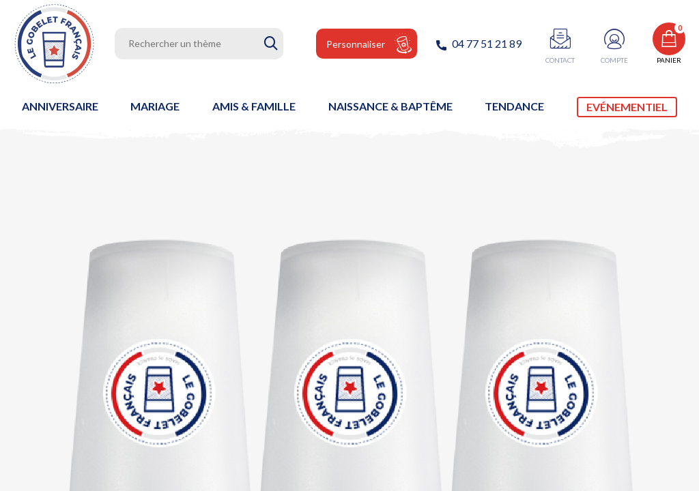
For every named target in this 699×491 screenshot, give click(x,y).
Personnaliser (355, 44)
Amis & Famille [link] (254, 106)
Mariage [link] (155, 106)
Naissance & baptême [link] (390, 106)
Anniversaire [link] (60, 106)
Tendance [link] (514, 106)
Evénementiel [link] (627, 106)
